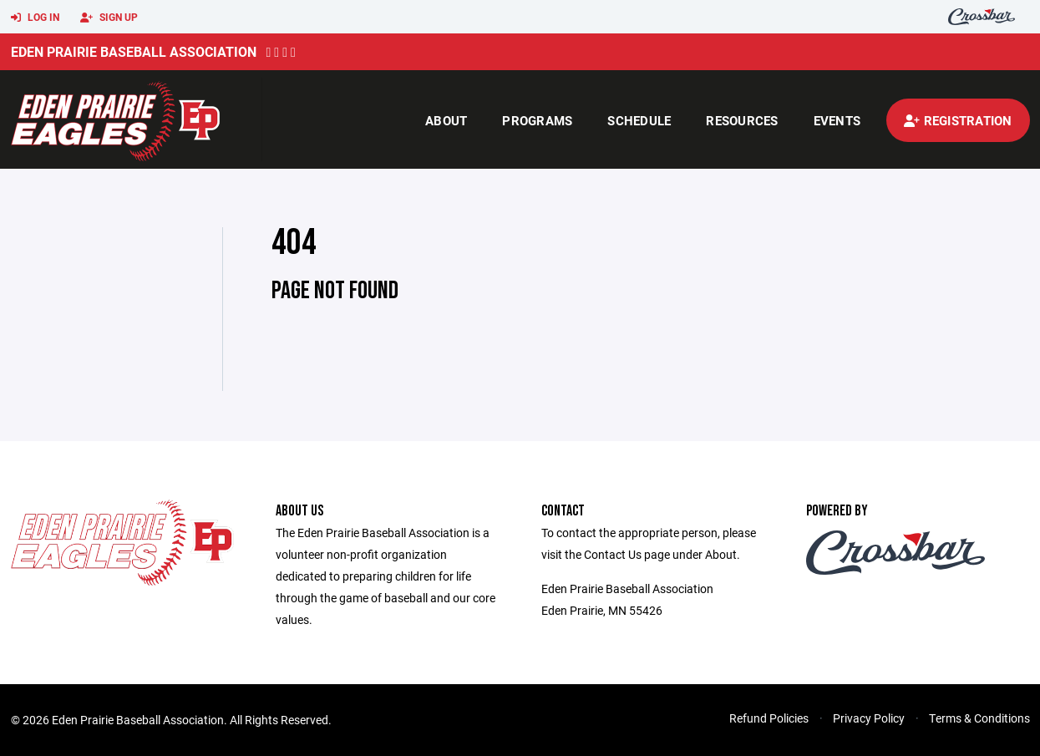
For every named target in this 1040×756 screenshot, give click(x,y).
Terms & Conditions (979, 718)
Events (837, 120)
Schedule (639, 120)
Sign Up (109, 17)
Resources (742, 120)
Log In (35, 17)
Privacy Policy (869, 718)
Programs (537, 120)
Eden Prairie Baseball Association (133, 51)
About (446, 120)
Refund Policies (769, 718)
